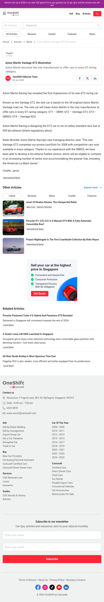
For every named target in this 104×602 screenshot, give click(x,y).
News (92, 34)
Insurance (8, 485)
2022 (54, 453)
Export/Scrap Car (12, 434)
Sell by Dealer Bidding (14, 427)
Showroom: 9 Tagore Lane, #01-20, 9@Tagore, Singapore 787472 (40, 397)
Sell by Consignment (13, 431)
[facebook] (79, 78)
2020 (54, 449)
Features (72, 34)
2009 (61, 427)
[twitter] (87, 78)
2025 (61, 457)
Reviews (32, 34)
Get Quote (40, 293)
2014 (54, 438)
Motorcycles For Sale (63, 494)
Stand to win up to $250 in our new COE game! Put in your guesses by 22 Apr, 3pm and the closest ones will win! (52, 4)
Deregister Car (10, 442)
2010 (54, 431)
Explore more (92, 187)
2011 (61, 431)
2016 (54, 442)
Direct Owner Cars (61, 471)
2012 (54, 434)
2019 (61, 446)
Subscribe (52, 559)
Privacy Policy (57, 580)
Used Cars (57, 475)
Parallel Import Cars (62, 482)
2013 (61, 434)
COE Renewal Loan (12, 477)
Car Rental (57, 479)
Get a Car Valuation (13, 438)
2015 (61, 438)
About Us (43, 580)
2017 (61, 442)
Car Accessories (60, 490)
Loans (6, 481)
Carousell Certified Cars (15, 463)
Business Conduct (75, 580)
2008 (54, 427)
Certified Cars (59, 467)
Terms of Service (27, 580)
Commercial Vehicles (63, 486)
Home (6, 42)
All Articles (13, 25)
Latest (12, 195)
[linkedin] (95, 78)
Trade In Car (9, 446)
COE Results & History (14, 495)
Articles (18, 42)
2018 (54, 446)
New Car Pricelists (12, 456)
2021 (61, 449)
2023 (61, 453)
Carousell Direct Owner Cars (17, 467)
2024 (54, 457)
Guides (52, 34)
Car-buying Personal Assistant (18, 460)
